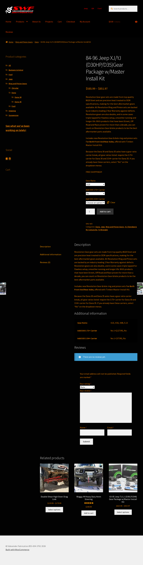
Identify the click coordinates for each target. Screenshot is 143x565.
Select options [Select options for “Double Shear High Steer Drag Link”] (54, 509)
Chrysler (15, 88)
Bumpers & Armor (16, 70)
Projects (49, 21)
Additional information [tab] (50, 254)
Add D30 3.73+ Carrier (95, 189)
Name (83, 427)
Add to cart (105, 211)
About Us (36, 21)
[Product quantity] (90, 212)
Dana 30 (18, 97)
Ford (99, 8)
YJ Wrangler (103, 230)
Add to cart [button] (88, 513)
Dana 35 (18, 102)
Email (110, 427)
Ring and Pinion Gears (24, 42)
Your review (85, 390)
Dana (37, 42)
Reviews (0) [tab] (45, 262)
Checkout (70, 21)
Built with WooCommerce (17, 549)
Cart (60, 21)
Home (8, 21)
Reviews (9, 32)
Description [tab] (45, 246)
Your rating (85, 383)
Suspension (13, 115)
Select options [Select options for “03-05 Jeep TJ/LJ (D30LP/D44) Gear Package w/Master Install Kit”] (123, 512)
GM (92, 8)
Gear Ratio (91, 180)
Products (20, 21)
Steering (12, 111)
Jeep (86, 8)
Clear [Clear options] (112, 202)
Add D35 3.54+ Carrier (95, 199)
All (10, 65)
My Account (85, 21)
